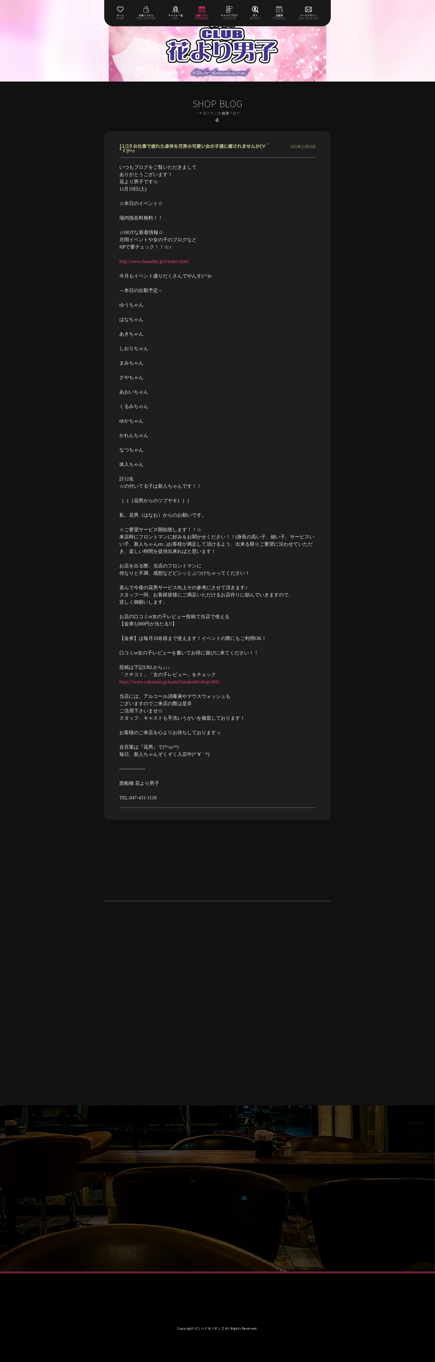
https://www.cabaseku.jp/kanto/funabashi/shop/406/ (169, 681)
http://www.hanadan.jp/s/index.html (154, 261)
